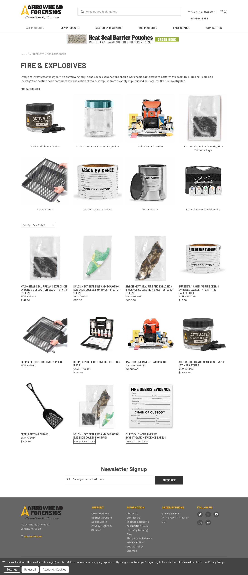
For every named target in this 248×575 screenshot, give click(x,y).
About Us (132, 512)
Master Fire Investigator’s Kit (146, 362)
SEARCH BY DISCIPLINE (108, 28)
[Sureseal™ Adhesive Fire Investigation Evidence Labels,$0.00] (150, 406)
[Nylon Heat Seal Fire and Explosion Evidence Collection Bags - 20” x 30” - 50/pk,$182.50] (150, 258)
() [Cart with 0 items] (223, 11)
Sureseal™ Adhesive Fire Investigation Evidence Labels (146, 436)
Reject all (30, 569)
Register (209, 11)
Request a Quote (101, 516)
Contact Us (133, 516)
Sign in (195, 11)
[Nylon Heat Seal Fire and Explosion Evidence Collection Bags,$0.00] (97, 406)
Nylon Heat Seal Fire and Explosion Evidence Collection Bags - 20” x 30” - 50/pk (149, 290)
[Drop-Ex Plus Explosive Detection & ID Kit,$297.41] (97, 334)
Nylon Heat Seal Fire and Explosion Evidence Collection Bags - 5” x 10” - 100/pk (97, 290)
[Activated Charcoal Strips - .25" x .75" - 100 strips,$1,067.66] (203, 334)
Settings (12, 569)
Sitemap (132, 549)
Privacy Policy (135, 541)
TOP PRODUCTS (147, 28)
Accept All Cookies (54, 569)
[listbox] (44, 225)
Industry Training (137, 528)
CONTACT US (214, 28)
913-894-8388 (171, 512)
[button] (124, 39)
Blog (129, 533)
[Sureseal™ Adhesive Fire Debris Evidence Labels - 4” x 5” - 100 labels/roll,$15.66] (203, 258)
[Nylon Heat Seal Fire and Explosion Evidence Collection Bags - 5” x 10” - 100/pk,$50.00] (97, 258)
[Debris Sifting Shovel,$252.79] (45, 406)
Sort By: (27, 225)
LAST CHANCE (181, 28)
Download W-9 (100, 512)
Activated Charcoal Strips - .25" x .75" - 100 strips (201, 363)
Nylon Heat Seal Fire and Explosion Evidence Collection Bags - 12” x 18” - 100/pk (44, 290)
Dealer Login (99, 520)
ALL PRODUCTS (35, 28)
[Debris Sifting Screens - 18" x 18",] (45, 334)
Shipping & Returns (139, 537)
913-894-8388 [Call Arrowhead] (199, 18)
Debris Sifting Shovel (35, 434)
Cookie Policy (135, 545)
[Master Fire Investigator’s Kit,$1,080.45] (150, 334)
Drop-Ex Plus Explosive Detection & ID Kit (96, 363)
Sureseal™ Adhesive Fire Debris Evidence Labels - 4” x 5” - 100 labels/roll (199, 290)
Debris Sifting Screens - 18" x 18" (42, 362)
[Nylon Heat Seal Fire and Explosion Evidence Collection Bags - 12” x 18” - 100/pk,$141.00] (45, 258)
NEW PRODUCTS (69, 28)
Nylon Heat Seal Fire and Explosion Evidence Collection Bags (96, 436)
